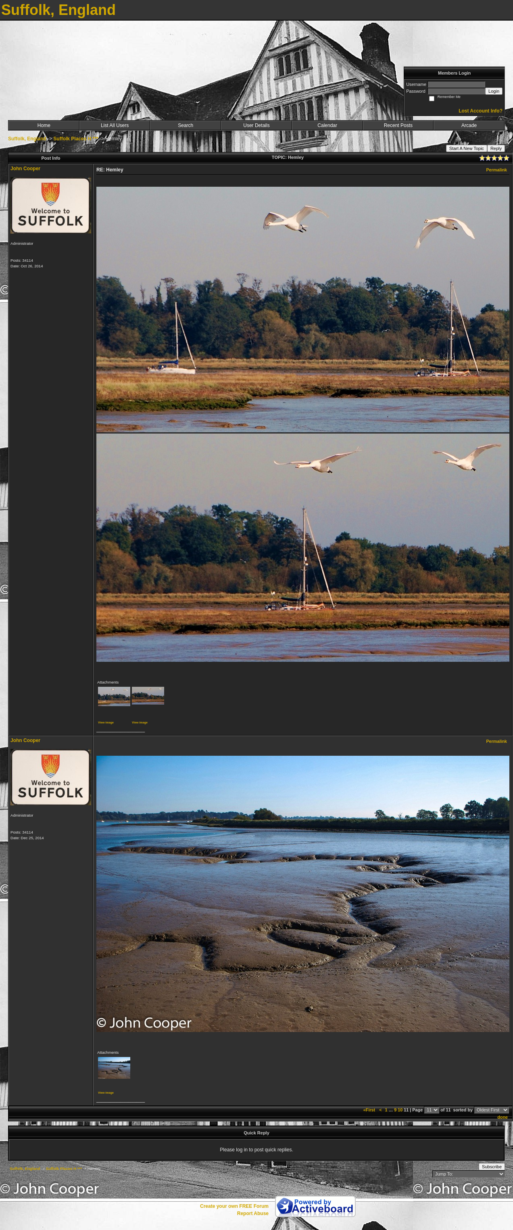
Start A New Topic (466, 148)
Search (185, 125)
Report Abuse (253, 1213)
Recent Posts (398, 125)
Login (493, 91)
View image (106, 722)
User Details (256, 125)
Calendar (327, 125)
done (502, 1117)
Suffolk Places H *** (75, 139)
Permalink (496, 169)
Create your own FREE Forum (234, 1206)
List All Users (115, 125)
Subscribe (492, 1166)
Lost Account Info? (481, 111)
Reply (496, 148)
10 (400, 1109)
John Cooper (25, 168)
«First (369, 1109)
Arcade (469, 125)
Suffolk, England (27, 139)
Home (44, 125)
